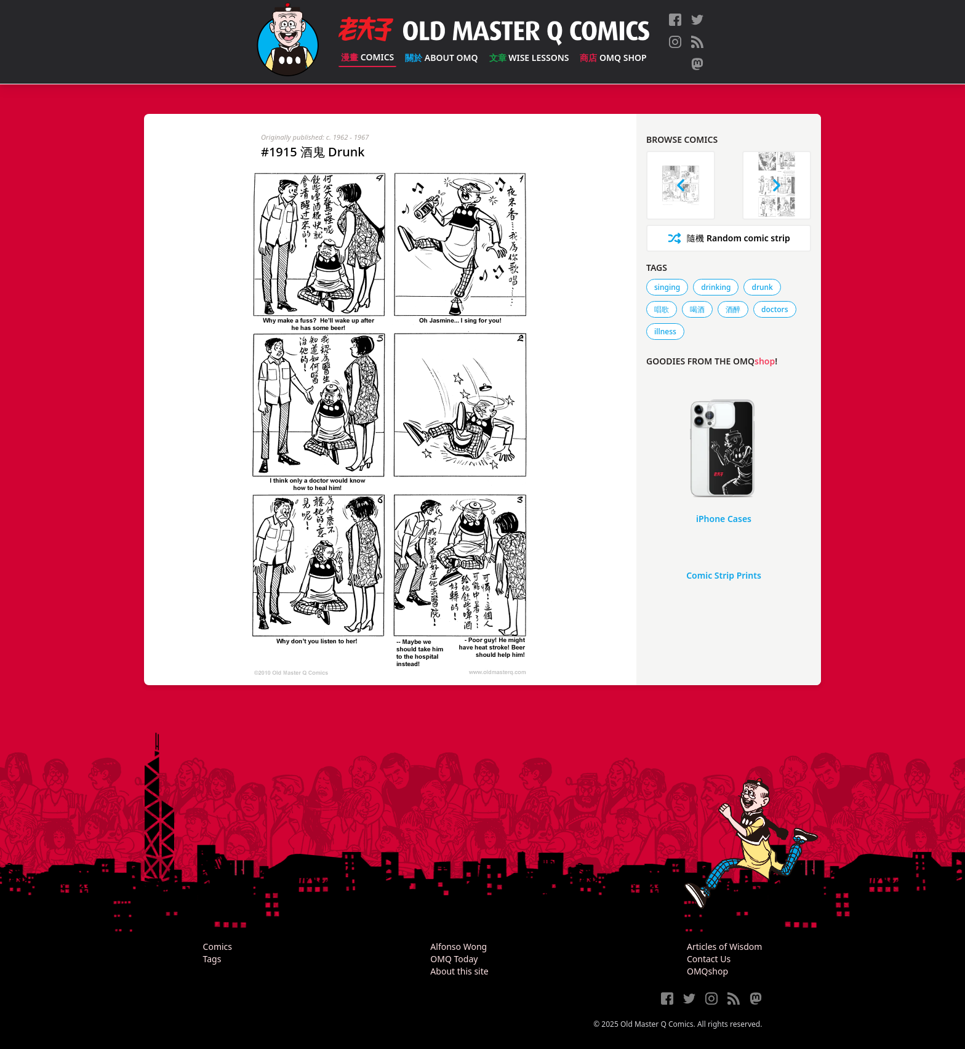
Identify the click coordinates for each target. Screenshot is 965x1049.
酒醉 (733, 309)
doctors (774, 309)
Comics (367, 57)
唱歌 (661, 309)
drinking (716, 287)
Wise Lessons (529, 57)
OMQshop (707, 971)
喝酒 (697, 309)
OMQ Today (454, 959)
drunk (761, 287)
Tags (212, 959)
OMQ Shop (613, 57)
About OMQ (441, 57)
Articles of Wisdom (724, 946)
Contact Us (709, 959)
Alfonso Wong (458, 946)
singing (667, 287)
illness (665, 331)
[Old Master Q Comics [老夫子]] (288, 41)
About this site (459, 971)
